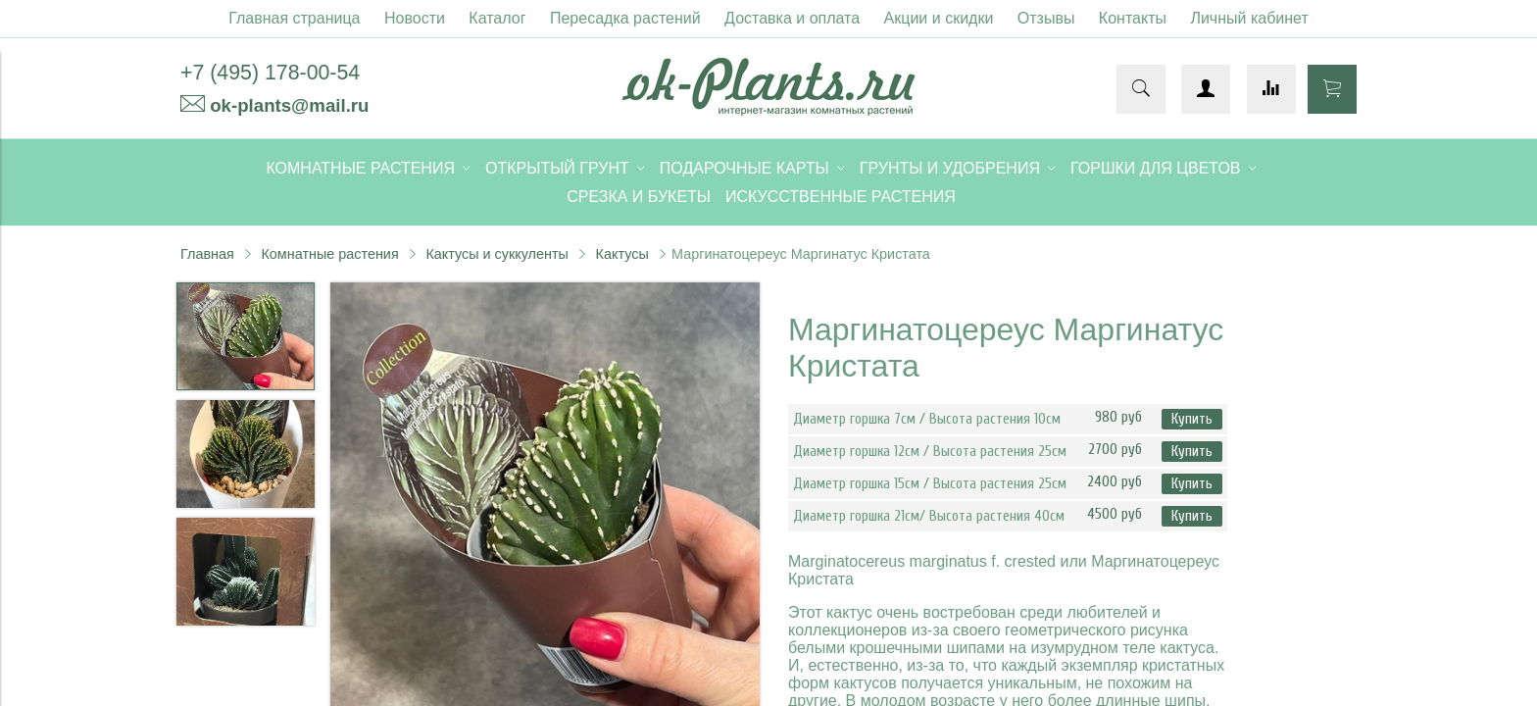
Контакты (1132, 18)
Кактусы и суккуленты (497, 254)
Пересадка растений (625, 18)
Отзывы (1046, 18)
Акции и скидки (939, 18)
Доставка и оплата (792, 18)
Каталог (497, 18)
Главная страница (294, 18)
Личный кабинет (1249, 18)
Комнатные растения (329, 254)
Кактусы (622, 254)
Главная (207, 254)
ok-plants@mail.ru (289, 105)
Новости (414, 18)
